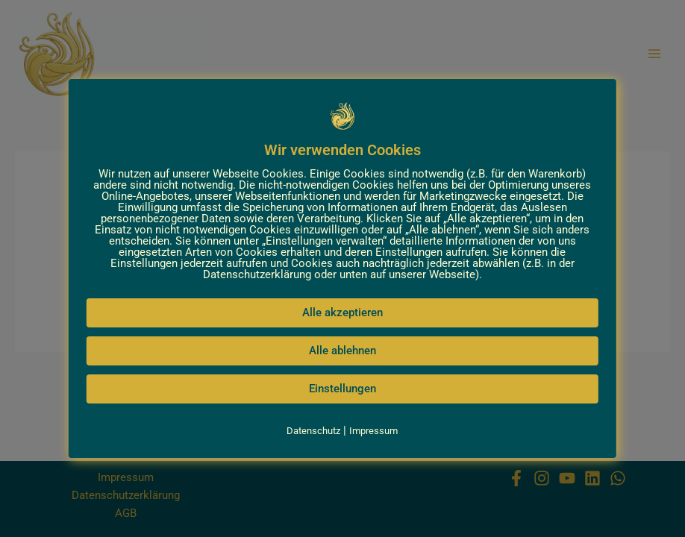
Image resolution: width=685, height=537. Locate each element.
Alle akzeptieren (342, 312)
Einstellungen (342, 388)
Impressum (373, 430)
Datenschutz (313, 430)
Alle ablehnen (342, 350)
